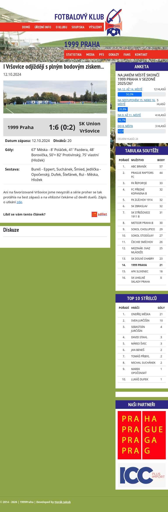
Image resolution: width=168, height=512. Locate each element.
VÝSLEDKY (95, 27)
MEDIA (90, 54)
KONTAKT (141, 54)
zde (19, 202)
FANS (127, 54)
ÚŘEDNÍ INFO (43, 27)
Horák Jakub (63, 502)
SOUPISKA (78, 27)
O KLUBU (61, 27)
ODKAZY (113, 54)
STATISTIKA (74, 54)
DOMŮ (26, 27)
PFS (101, 54)
